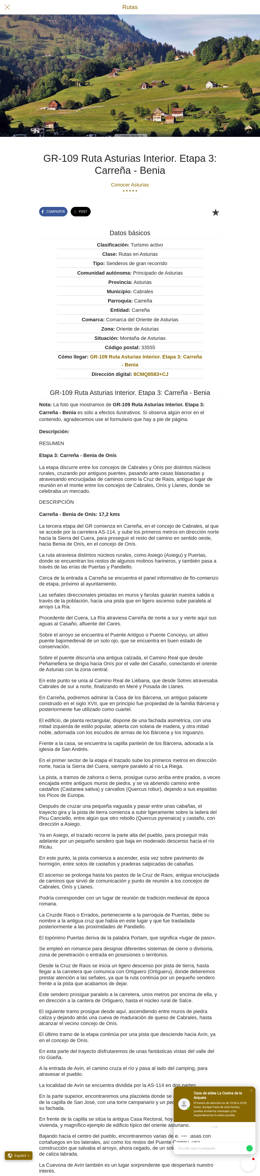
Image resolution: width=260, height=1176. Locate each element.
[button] (251, 1090)
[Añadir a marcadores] (215, 212)
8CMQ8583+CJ (151, 374)
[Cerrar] (7, 7)
